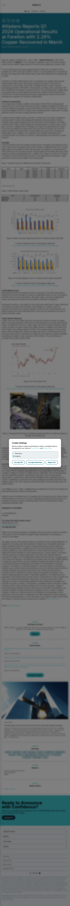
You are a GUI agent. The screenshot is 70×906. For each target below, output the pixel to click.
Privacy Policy (35, 448)
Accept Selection (35, 462)
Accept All (18, 462)
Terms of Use (47, 448)
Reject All (52, 462)
